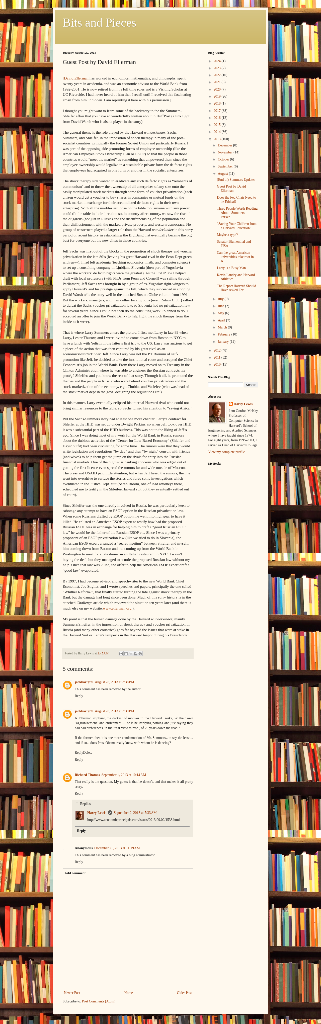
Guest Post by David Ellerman (231, 189)
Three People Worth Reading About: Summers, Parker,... (237, 213)
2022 (218, 75)
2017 (218, 111)
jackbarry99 (84, 682)
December (225, 145)
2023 (218, 68)
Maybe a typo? (227, 235)
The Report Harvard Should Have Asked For (236, 288)
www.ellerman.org (117, 608)
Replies (85, 804)
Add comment (75, 873)
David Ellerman (76, 78)
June (221, 306)
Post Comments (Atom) (98, 1001)
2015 (218, 125)
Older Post (184, 993)
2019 (218, 96)
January (223, 342)
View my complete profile (226, 452)
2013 (218, 139)
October (224, 159)
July (221, 299)
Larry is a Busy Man (231, 268)
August (223, 174)
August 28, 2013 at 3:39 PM (114, 711)
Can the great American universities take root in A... (235, 257)
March (223, 327)
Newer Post (72, 993)
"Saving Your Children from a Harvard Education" (237, 226)
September (225, 166)
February (224, 334)
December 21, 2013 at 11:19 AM (117, 848)
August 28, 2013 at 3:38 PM (114, 682)
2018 (218, 103)
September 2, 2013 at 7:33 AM (135, 813)
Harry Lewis (96, 813)
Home (128, 993)
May (221, 313)
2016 (218, 118)
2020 (218, 89)
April (222, 320)
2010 (218, 364)
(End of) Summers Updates (236, 180)
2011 (217, 357)
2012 (218, 350)
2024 (218, 61)
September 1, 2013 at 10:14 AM (123, 775)
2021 (218, 82)
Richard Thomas (87, 775)
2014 (218, 132)
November (225, 152)
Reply (79, 696)
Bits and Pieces (99, 22)
